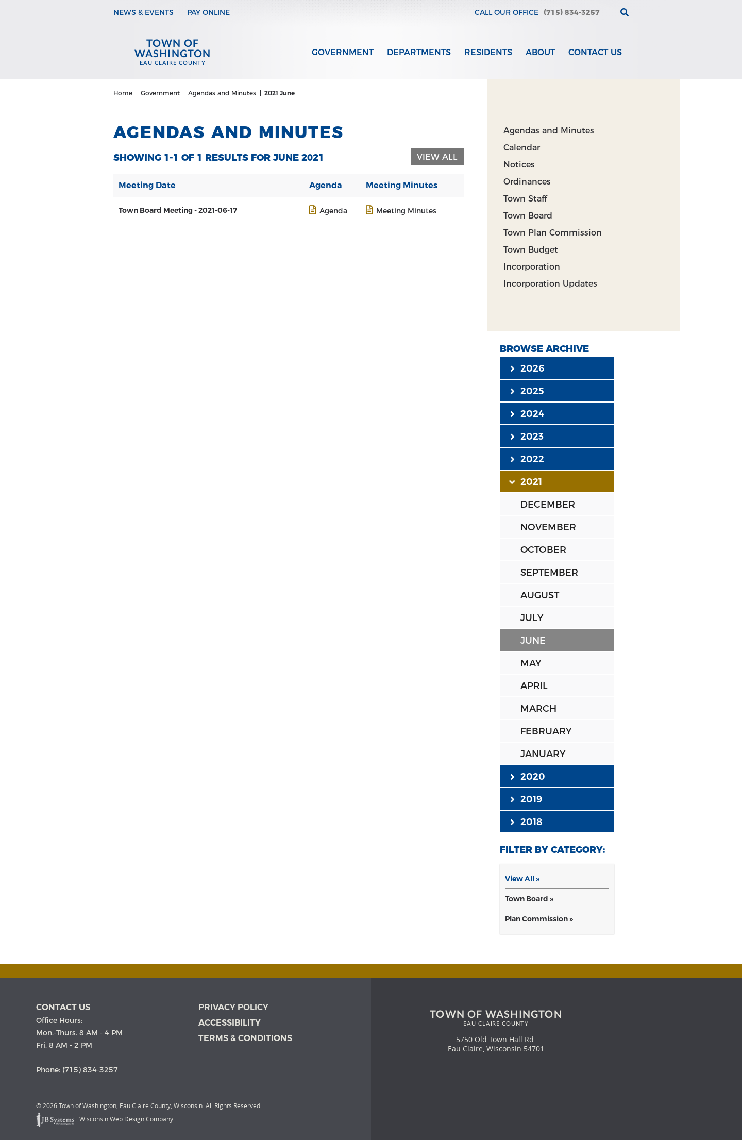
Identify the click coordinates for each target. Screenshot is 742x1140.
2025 (527, 393)
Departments (419, 52)
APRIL (534, 688)
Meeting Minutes (406, 213)
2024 (527, 416)
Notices (519, 167)
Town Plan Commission (552, 235)
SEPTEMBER (549, 575)
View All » (522, 881)
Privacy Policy (233, 1008)
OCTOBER (543, 552)
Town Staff (525, 201)
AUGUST (539, 597)
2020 (527, 779)
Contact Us (595, 52)
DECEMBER (547, 507)
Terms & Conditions (245, 1039)
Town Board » (529, 901)
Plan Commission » (539, 921)
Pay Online (208, 12)
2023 (527, 438)
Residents (488, 52)
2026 (527, 370)
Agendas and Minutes (548, 133)
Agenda (333, 213)
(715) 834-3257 (572, 12)
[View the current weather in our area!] (607, 12)
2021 (526, 484)
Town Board (527, 218)
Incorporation (531, 269)
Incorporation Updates (550, 286)
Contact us (63, 1008)
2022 (527, 461)
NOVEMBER (548, 529)
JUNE (533, 643)
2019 (526, 801)
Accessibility (229, 1024)
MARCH (538, 711)
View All (437, 159)
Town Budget (530, 252)
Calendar (521, 150)
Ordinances (527, 184)
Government (343, 52)
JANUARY (542, 756)
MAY (530, 666)
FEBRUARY (545, 734)
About (540, 52)
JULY (531, 620)
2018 (526, 824)
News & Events (143, 12)
